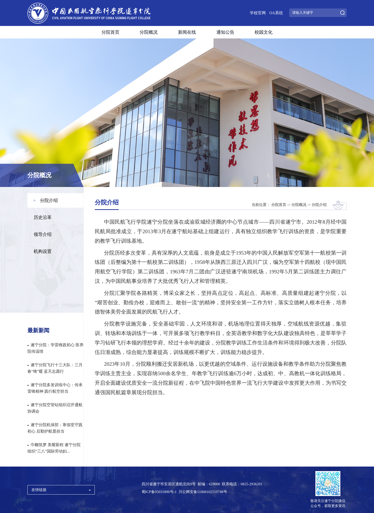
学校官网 (258, 13)
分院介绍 (319, 205)
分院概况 (149, 32)
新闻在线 (187, 32)
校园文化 (264, 32)
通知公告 (225, 32)
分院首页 (110, 32)
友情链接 (61, 490)
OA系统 (276, 13)
